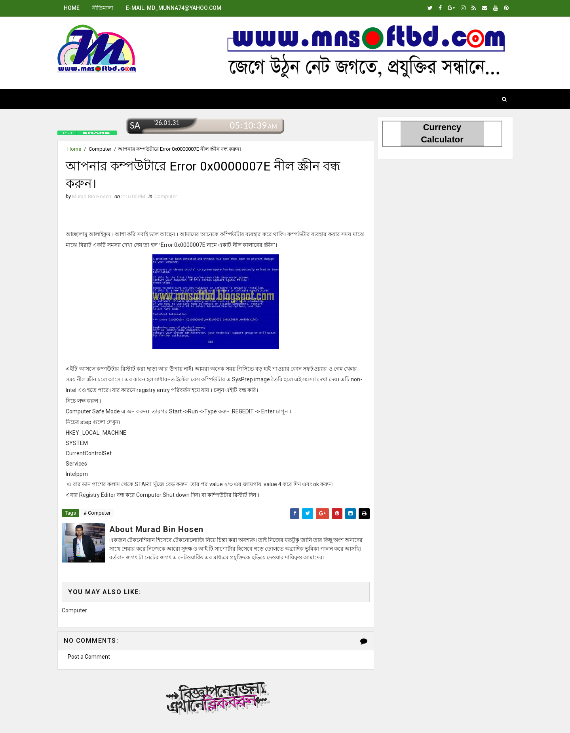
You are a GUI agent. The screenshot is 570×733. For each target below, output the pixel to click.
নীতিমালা (102, 8)
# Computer (97, 513)
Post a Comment (89, 656)
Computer (100, 149)
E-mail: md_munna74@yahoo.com (173, 8)
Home (72, 8)
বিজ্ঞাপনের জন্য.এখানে (215, 697)
